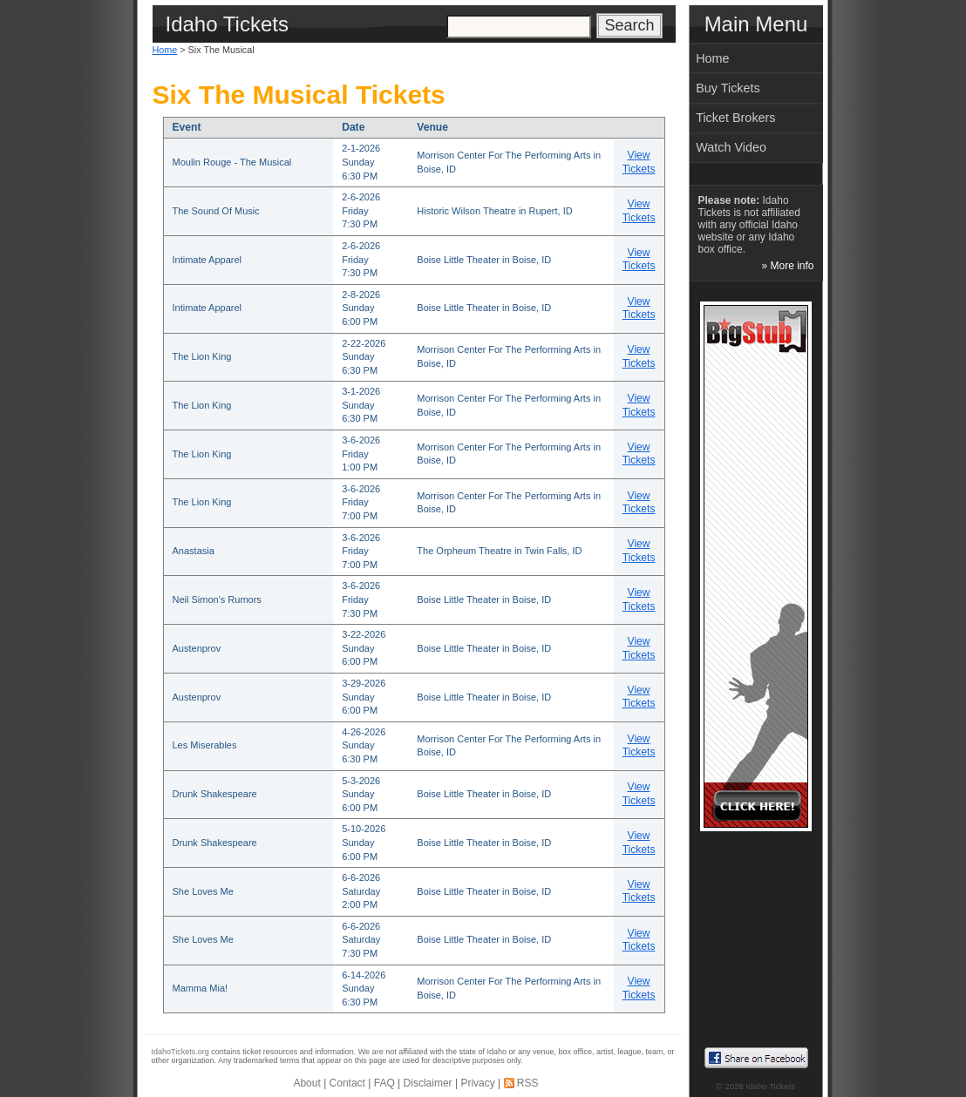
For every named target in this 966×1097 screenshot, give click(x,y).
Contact (347, 1083)
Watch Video (731, 147)
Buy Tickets (728, 88)
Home (165, 49)
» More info (787, 266)
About (306, 1083)
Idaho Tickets (771, 1086)
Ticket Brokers (735, 118)
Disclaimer (428, 1083)
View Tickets (639, 162)
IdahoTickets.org (180, 1051)
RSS (528, 1083)
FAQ (384, 1083)
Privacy (477, 1083)
